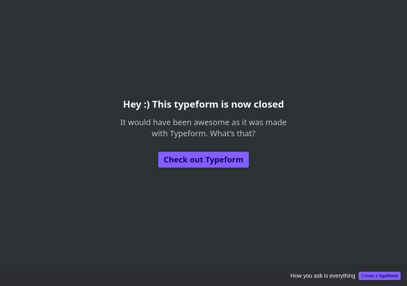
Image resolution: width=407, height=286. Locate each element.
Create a (379, 275)
